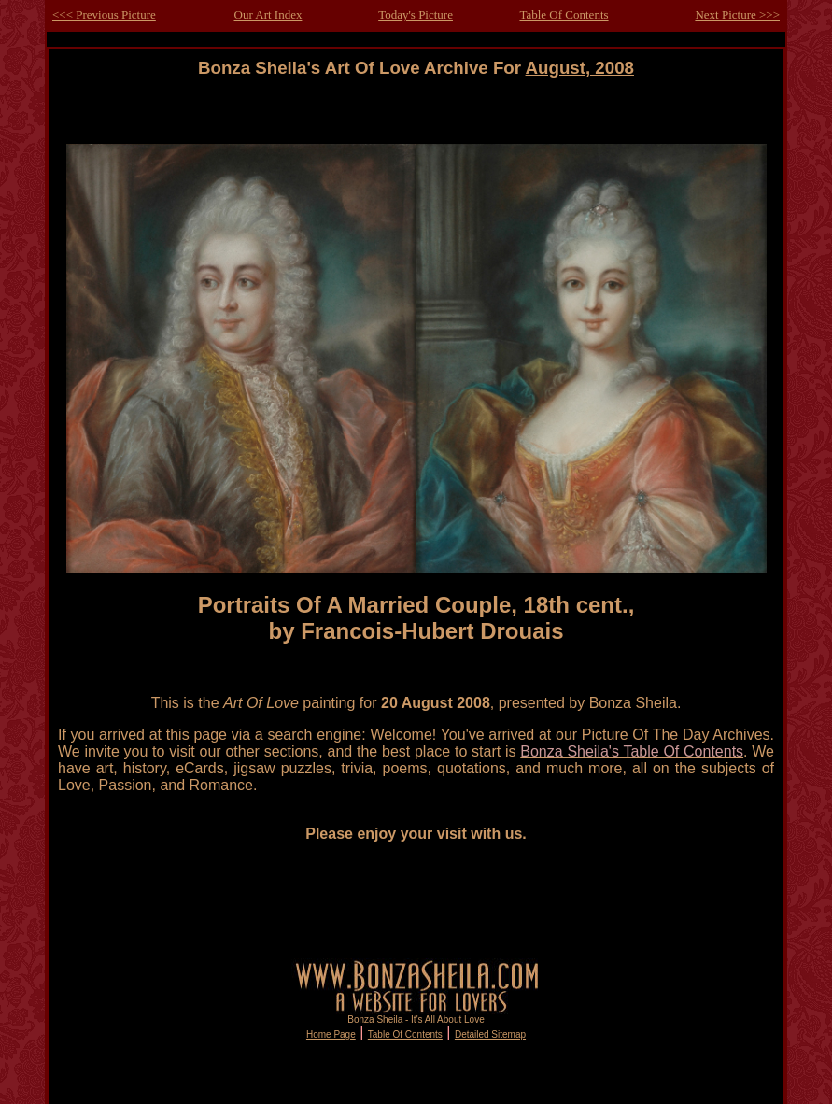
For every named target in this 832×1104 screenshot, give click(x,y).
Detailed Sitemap (490, 1034)
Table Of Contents (563, 14)
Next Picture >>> (737, 14)
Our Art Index (268, 14)
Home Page (331, 1034)
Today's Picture (415, 14)
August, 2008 (580, 68)
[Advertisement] (416, 120)
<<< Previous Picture (104, 14)
